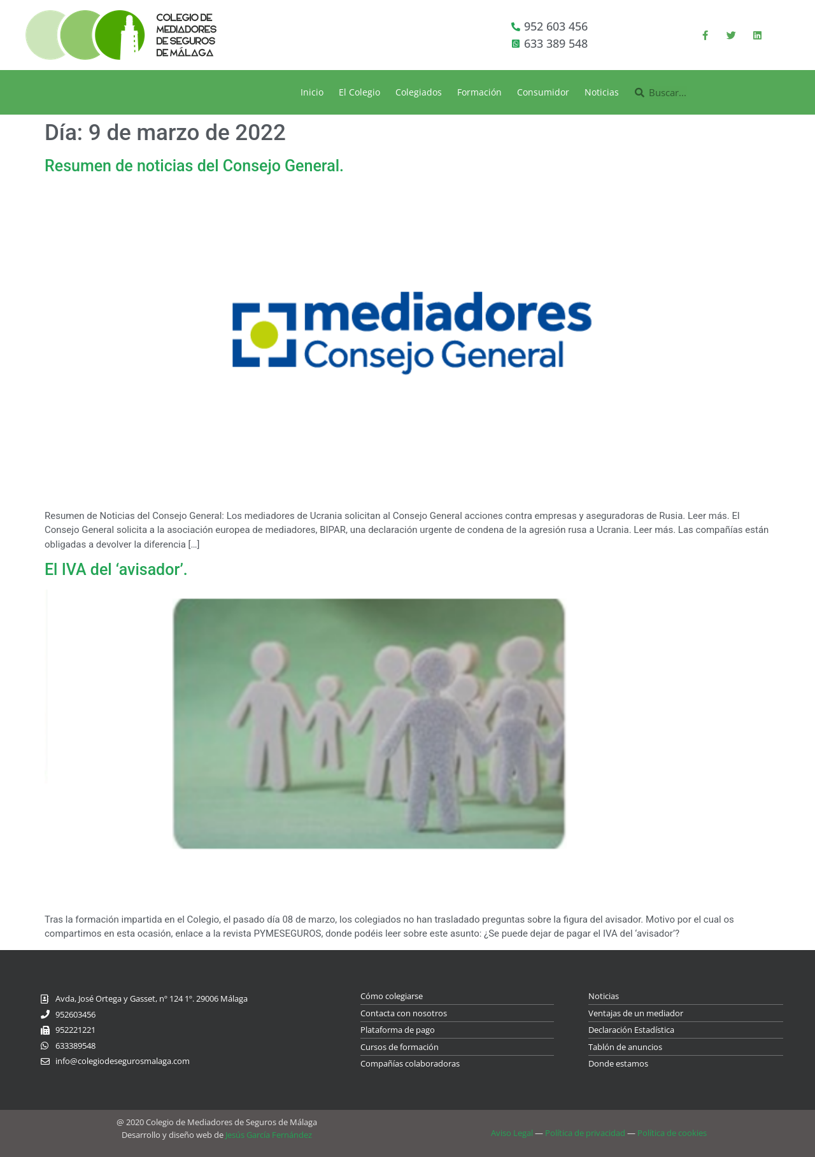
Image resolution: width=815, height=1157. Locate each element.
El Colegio (359, 92)
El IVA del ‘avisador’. (116, 569)
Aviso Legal (512, 1133)
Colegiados (418, 92)
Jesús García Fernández (268, 1134)
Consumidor (543, 92)
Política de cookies (672, 1133)
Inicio (312, 92)
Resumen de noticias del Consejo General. (194, 166)
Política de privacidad (585, 1133)
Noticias (602, 92)
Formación (479, 92)
